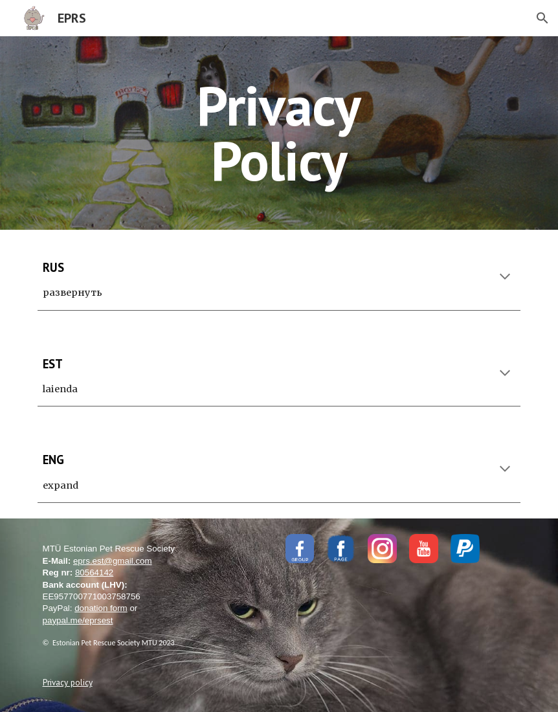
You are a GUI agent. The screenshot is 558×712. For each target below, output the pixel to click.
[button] (542, 18)
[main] (279, 133)
